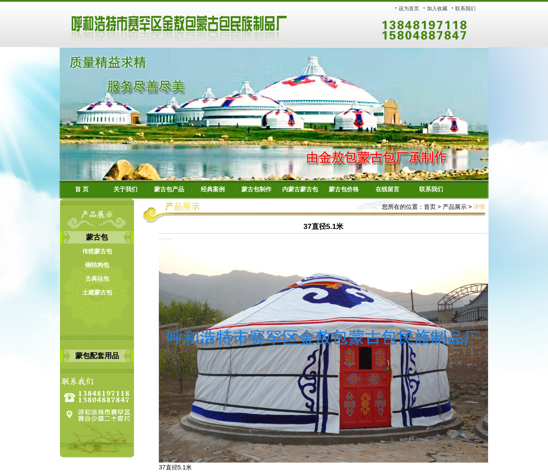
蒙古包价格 (344, 189)
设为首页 (409, 9)
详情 (479, 206)
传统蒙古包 (97, 251)
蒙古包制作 (256, 189)
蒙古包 (97, 237)
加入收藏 (437, 9)
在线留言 (387, 189)
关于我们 (125, 189)
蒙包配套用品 (97, 356)
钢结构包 (97, 265)
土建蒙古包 (97, 292)
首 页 (82, 189)
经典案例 (213, 189)
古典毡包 (97, 279)
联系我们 (465, 9)
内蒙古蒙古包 (300, 189)
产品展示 (454, 206)
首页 (430, 206)
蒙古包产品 (169, 189)
